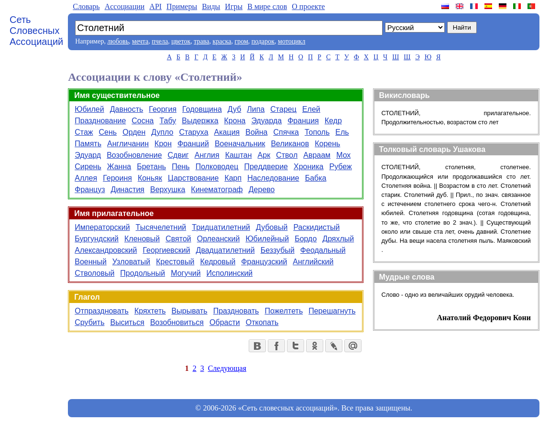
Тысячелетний (161, 227)
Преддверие (266, 166)
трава (201, 41)
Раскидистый (316, 227)
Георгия (162, 109)
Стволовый (94, 273)
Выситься (127, 322)
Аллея (86, 178)
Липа (255, 109)
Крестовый (175, 262)
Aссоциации (125, 6)
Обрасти (224, 322)
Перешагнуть (331, 311)
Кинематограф (216, 189)
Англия (207, 155)
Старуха (194, 132)
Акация (227, 132)
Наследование (273, 178)
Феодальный (323, 250)
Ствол (286, 155)
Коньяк (150, 178)
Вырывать (190, 311)
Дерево (262, 189)
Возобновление (134, 155)
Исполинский (230, 273)
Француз (90, 189)
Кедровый (217, 262)
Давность (126, 109)
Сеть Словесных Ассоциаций (36, 30)
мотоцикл (291, 41)
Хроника (309, 166)
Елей (311, 109)
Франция (303, 121)
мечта (140, 41)
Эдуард (88, 155)
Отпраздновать (102, 311)
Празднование (100, 121)
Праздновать (236, 311)
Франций (193, 144)
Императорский (102, 227)
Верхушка (167, 189)
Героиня (117, 178)
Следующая (227, 368)
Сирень (88, 166)
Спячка (285, 132)
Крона (235, 121)
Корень (327, 144)
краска (221, 41)
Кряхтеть (150, 311)
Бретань (151, 166)
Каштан (238, 155)
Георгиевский (166, 250)
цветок (180, 41)
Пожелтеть (283, 311)
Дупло (162, 132)
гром (241, 41)
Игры (233, 6)
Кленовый (142, 239)
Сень (108, 132)
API (155, 6)
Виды (211, 6)
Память (88, 144)
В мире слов (267, 6)
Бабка (316, 178)
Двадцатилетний (225, 250)
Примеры (181, 6)
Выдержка (200, 121)
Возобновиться (177, 322)
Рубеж (340, 166)
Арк (264, 155)
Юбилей (89, 109)
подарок (263, 41)
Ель (342, 132)
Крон (163, 144)
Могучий (185, 273)
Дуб (235, 109)
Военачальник (240, 144)
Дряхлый (338, 239)
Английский (313, 262)
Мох (343, 155)
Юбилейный (267, 239)
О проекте (308, 6)
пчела (160, 41)
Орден (133, 132)
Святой (178, 239)
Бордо (306, 239)
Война (256, 132)
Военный (91, 262)
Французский (264, 262)
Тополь (317, 132)
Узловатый (131, 262)
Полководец (217, 166)
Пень (181, 166)
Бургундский (97, 239)
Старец (283, 109)
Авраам (316, 155)
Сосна (143, 121)
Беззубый (278, 250)
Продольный (142, 273)
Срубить (89, 322)
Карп (233, 178)
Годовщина (202, 109)
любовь (118, 41)
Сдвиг (178, 155)
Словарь (86, 6)
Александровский (106, 250)
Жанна (119, 166)
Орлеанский (218, 239)
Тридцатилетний (221, 227)
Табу (168, 121)
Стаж (84, 132)
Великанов (290, 144)
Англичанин (128, 144)
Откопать (262, 322)
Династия (127, 189)
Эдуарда (266, 121)
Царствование (193, 178)
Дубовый (271, 227)
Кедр (333, 121)
